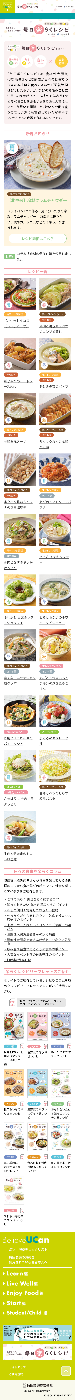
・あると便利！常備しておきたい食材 (31, 910)
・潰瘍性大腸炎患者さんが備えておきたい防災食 (37, 941)
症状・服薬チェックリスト (28, 1249)
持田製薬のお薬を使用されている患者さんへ (28, 1259)
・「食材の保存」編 (17, 959)
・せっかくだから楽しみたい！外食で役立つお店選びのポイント (37, 917)
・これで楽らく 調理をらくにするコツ (31, 899)
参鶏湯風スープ (15, 441)
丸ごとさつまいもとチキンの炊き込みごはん (53, 683)
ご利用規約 (16, 1374)
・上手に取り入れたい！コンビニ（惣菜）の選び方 (37, 926)
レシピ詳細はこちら (37, 238)
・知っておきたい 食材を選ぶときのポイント (36, 904)
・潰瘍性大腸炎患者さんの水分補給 (29, 934)
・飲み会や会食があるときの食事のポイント (36, 949)
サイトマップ (17, 1367)
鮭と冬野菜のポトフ (53, 386)
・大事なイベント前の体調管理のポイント (34, 954)
